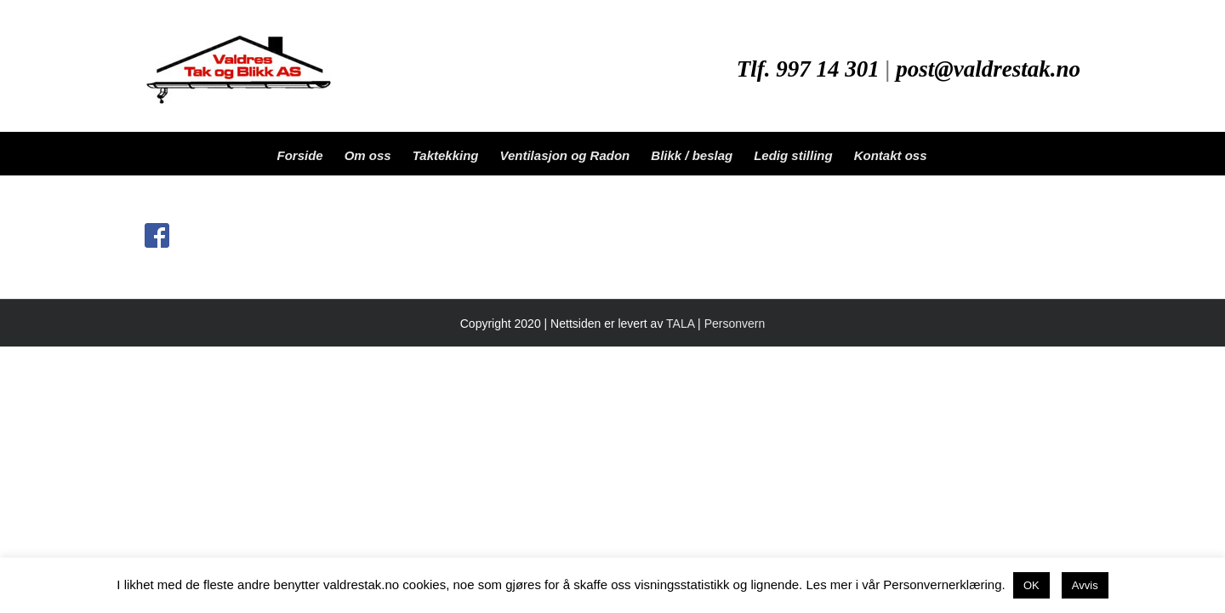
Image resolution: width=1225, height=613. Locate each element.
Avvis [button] (1085, 585)
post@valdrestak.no (988, 69)
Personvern (735, 323)
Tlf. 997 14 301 (808, 69)
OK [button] (1031, 585)
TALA (680, 323)
